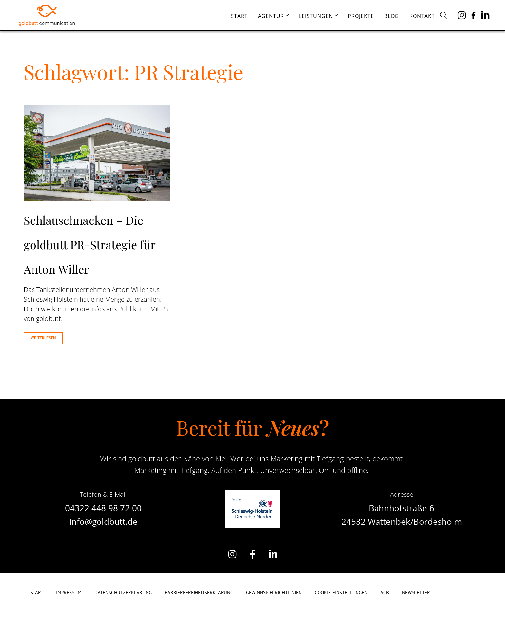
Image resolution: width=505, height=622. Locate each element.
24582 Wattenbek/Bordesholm (401, 521)
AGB (384, 592)
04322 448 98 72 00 (103, 508)
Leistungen (316, 17)
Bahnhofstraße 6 (401, 508)
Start (239, 17)
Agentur (271, 17)
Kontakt (422, 17)
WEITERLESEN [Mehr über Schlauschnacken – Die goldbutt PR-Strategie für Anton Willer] (43, 338)
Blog (391, 17)
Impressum (68, 592)
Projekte (361, 17)
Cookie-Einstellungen (341, 592)
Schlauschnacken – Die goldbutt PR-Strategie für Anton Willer (89, 244)
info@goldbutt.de (103, 521)
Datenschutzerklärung (123, 592)
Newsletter (416, 592)
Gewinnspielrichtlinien (274, 592)
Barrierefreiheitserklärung (199, 592)
